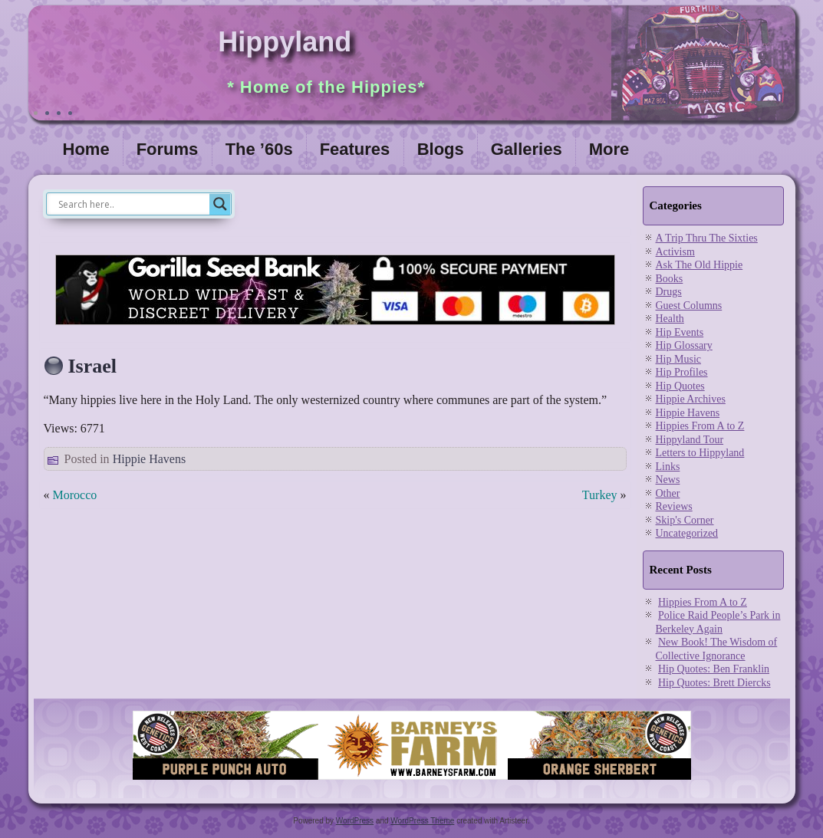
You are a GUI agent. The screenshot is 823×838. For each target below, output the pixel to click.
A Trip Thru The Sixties (707, 238)
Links (668, 466)
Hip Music (679, 359)
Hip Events (680, 332)
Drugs (669, 291)
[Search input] (132, 204)
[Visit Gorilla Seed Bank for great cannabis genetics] (335, 328)
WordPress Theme (422, 821)
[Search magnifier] (220, 204)
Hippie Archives (691, 399)
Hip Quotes (680, 386)
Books (669, 278)
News (668, 479)
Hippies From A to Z (700, 426)
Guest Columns (689, 305)
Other (668, 493)
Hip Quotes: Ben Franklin (713, 669)
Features (355, 149)
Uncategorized (687, 533)
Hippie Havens (149, 458)
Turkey (599, 494)
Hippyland (284, 42)
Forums (168, 149)
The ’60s (259, 149)
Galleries (526, 149)
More (609, 149)
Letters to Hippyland (700, 452)
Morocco (75, 494)
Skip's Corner (685, 520)
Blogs (440, 149)
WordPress (355, 821)
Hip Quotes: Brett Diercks (714, 682)
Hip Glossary (684, 345)
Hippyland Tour (690, 439)
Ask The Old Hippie (699, 265)
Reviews (674, 506)
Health (670, 318)
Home (86, 149)
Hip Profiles (682, 372)
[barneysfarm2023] (412, 780)
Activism (675, 252)
